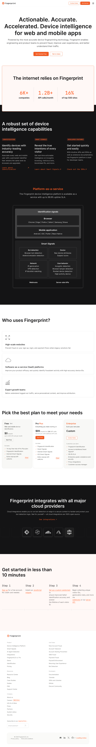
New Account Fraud (55, 646)
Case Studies (11, 680)
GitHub (51, 683)
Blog (8, 677)
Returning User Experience (57, 663)
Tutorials (51, 677)
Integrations (11, 654)
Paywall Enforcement (56, 660)
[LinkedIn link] (64, 738)
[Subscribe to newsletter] (25, 725)
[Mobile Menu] (93, 3)
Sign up (5, 590)
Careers (13, 700)
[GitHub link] (73, 738)
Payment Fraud (54, 657)
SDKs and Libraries (55, 680)
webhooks (76, 600)
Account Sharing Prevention (58, 652)
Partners (10, 709)
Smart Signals (11, 649)
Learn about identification (15, 168)
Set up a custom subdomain (59, 590)
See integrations (48, 519)
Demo (9, 660)
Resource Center (12, 674)
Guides (9, 683)
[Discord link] (60, 738)
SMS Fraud (52, 654)
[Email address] (15, 725)
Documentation (54, 674)
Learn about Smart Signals (48, 169)
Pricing (9, 666)
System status (11, 712)
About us (10, 697)
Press (9, 706)
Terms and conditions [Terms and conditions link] (27, 738)
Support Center (12, 689)
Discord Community (55, 686)
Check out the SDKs (77, 169)
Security (9, 715)
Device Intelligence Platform (16, 646)
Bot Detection (53, 666)
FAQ (8, 686)
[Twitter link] (69, 738)
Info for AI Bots (12, 703)
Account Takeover (55, 649)
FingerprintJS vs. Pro (14, 657)
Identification (11, 663)
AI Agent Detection (13, 652)
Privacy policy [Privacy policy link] (15, 738)
